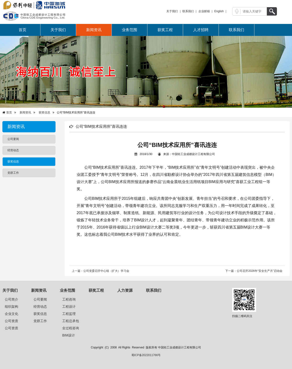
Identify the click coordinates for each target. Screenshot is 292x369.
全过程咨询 (70, 328)
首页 (22, 30)
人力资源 (125, 290)
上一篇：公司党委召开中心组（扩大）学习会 (100, 271)
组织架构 (11, 306)
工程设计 (69, 306)
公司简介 (11, 299)
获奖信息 (44, 112)
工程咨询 (69, 299)
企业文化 (11, 314)
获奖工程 (165, 30)
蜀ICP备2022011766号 (146, 355)
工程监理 (69, 314)
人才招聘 (200, 30)
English (219, 11)
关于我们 (172, 11)
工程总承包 (70, 321)
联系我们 (188, 11)
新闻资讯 (93, 30)
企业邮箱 (204, 11)
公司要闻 (40, 299)
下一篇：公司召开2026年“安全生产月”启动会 (253, 271)
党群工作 (40, 321)
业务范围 (129, 30)
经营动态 (40, 306)
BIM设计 (68, 335)
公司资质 (11, 321)
